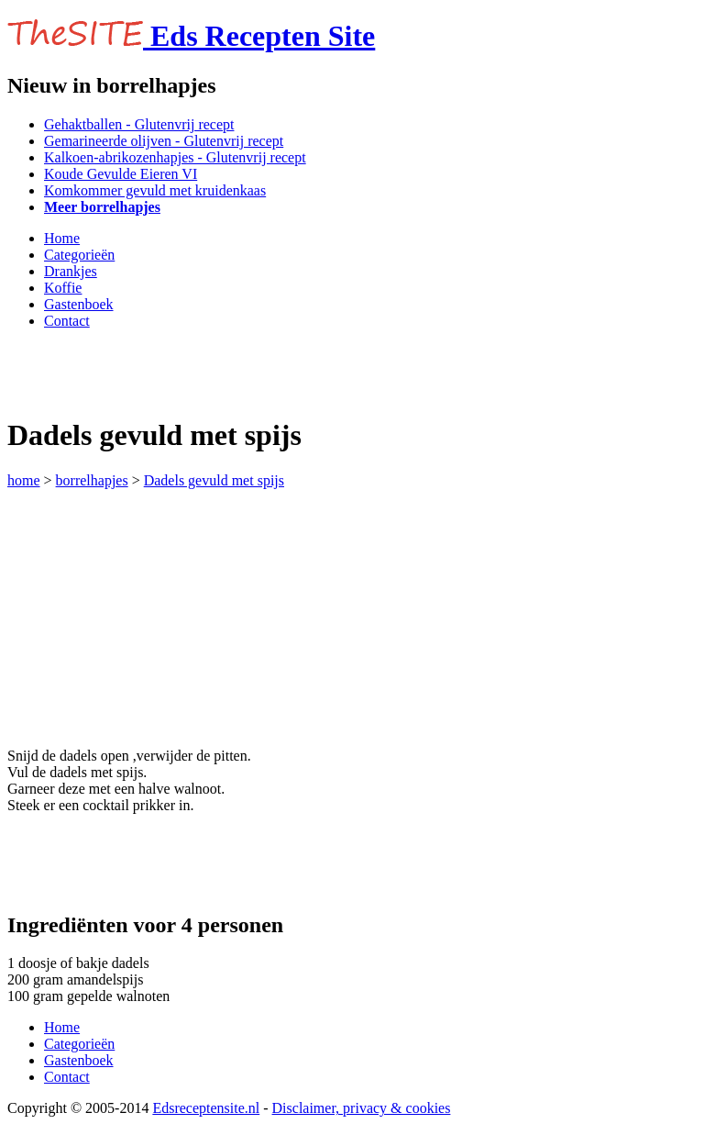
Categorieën (79, 254)
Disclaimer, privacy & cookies (361, 1108)
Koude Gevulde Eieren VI (120, 174)
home (23, 480)
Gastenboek (79, 304)
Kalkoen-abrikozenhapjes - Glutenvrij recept (175, 157)
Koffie (63, 287)
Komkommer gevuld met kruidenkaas (155, 190)
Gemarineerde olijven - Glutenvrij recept (163, 141)
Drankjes (70, 271)
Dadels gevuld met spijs (214, 480)
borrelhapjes (92, 480)
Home (62, 238)
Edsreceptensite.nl (205, 1108)
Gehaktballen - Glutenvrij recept (139, 124)
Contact (67, 320)
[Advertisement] (221, 371)
